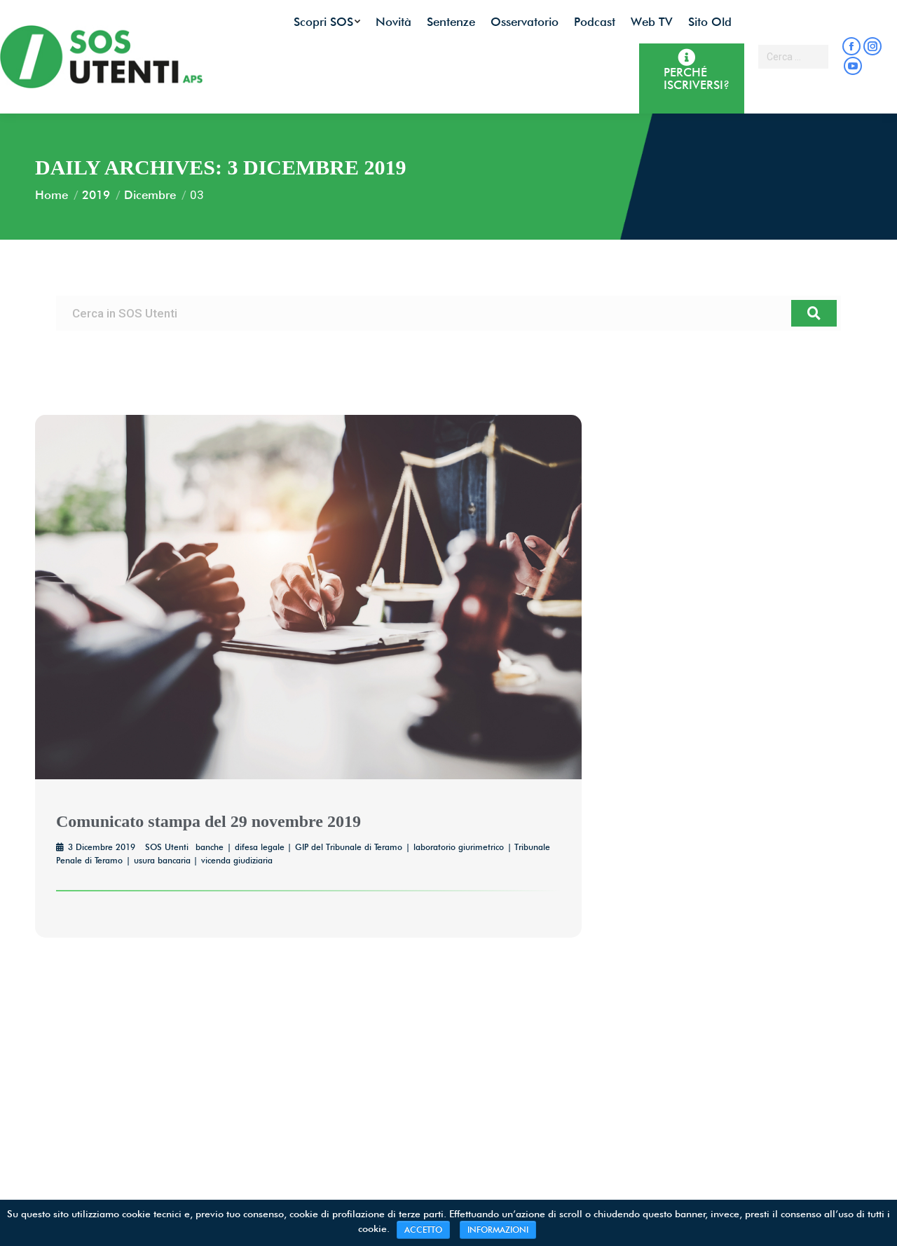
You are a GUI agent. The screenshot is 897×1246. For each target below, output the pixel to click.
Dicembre (150, 195)
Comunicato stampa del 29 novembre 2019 (208, 821)
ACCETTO (423, 1229)
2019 (96, 195)
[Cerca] (814, 313)
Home (51, 195)
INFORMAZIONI (497, 1229)
